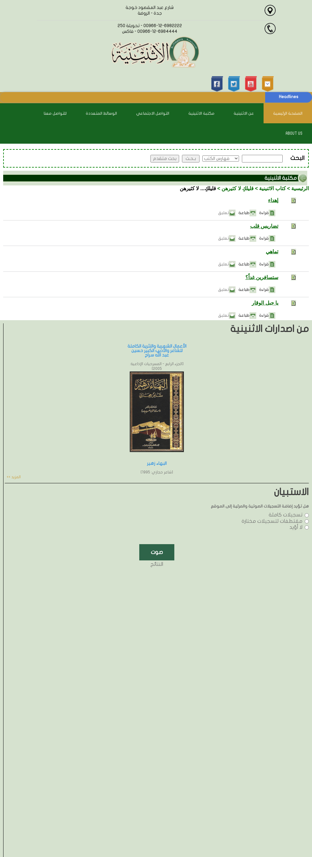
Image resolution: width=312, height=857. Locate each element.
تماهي (272, 251)
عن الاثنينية (244, 113)
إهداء (273, 200)
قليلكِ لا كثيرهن (237, 188)
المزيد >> (14, 477)
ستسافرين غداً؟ (261, 277)
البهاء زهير (157, 463)
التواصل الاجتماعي (152, 113)
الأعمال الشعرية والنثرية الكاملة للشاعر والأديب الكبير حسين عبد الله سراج (156, 350)
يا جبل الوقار (265, 303)
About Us (294, 133)
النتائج (156, 564)
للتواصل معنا (55, 113)
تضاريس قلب (264, 226)
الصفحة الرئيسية (287, 113)
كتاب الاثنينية (272, 188)
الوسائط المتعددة (101, 113)
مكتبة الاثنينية (201, 113)
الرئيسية (300, 188)
